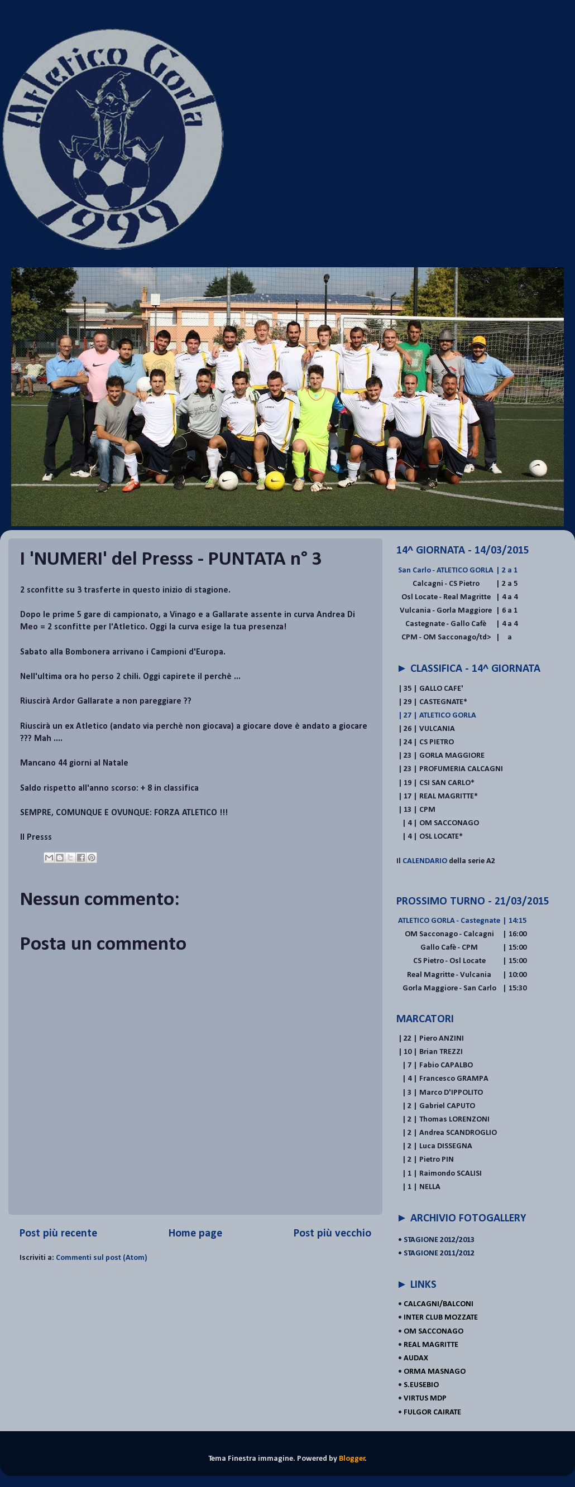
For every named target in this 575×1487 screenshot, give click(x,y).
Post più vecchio (332, 1233)
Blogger (352, 1459)
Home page (195, 1233)
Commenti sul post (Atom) (101, 1258)
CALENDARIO (425, 861)
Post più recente (58, 1233)
